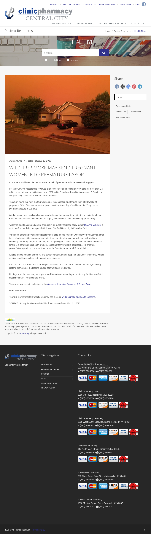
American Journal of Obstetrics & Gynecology (68, 284)
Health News (53, 59)
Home (108, 31)
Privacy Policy (48, 388)
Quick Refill (90, 4)
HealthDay (24, 333)
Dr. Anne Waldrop (92, 225)
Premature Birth (123, 117)
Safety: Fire (121, 112)
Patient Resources (111, 23)
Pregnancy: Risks (123, 106)
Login (137, 4)
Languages (54, 4)
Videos (72, 59)
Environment (135, 112)
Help (64, 4)
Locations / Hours (107, 4)
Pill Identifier (75, 4)
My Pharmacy (60, 23)
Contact (136, 23)
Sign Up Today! (125, 4)
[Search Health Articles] (70, 52)
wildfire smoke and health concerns (78, 297)
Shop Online (84, 23)
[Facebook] (144, 4)
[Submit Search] (104, 52)
